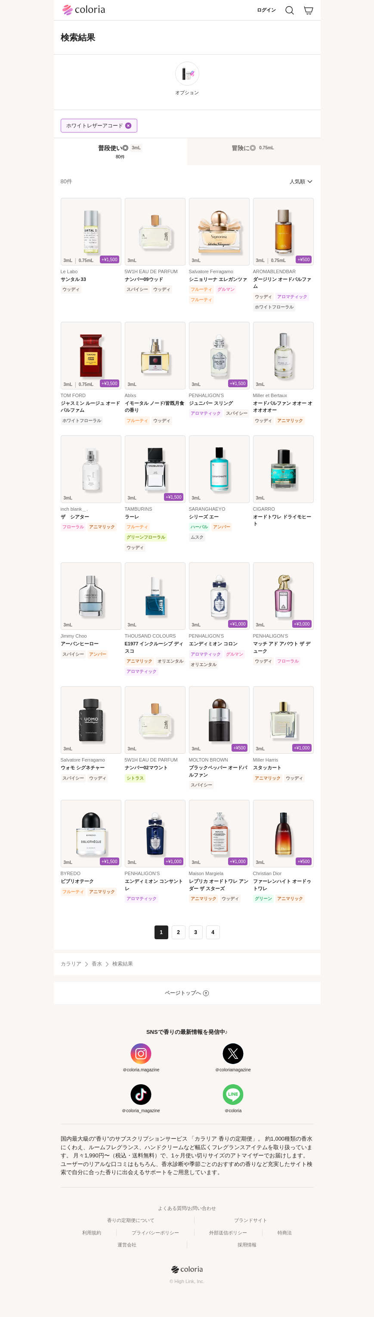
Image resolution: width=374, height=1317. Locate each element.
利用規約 (91, 1232)
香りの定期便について (131, 1220)
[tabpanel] (187, 557)
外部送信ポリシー (228, 1232)
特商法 (285, 1232)
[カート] (308, 10)
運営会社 (126, 1244)
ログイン (266, 9)
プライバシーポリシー (155, 1232)
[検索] (289, 10)
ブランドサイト (250, 1220)
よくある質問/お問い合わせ (187, 1208)
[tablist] (187, 151)
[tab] (120, 151)
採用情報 (247, 1244)
